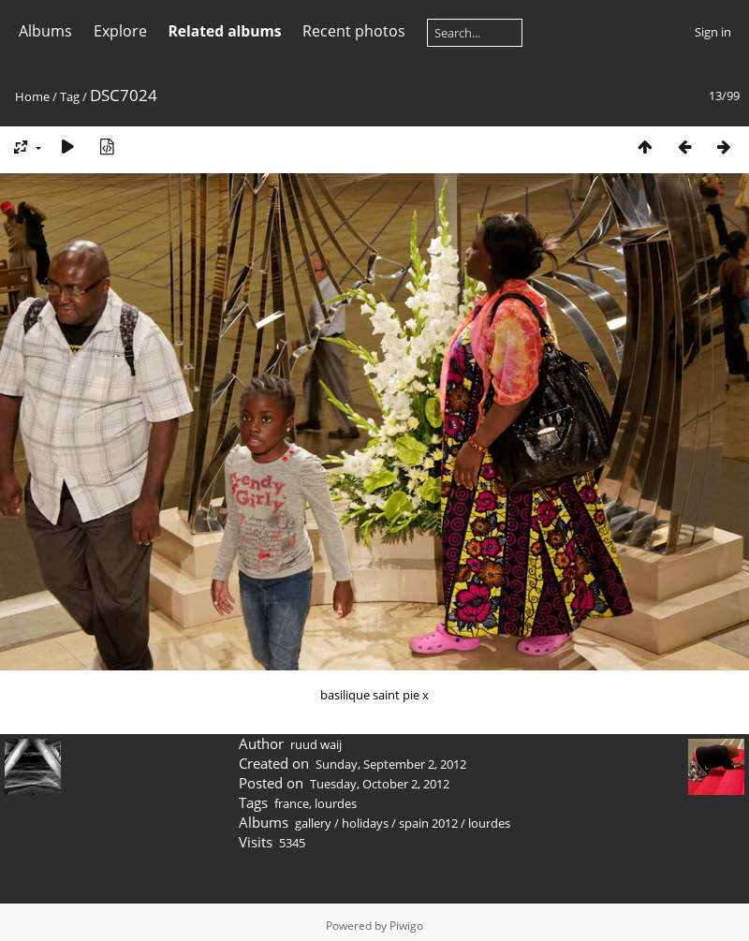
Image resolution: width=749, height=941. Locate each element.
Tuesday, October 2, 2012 (379, 783)
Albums (45, 31)
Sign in (713, 31)
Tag (70, 96)
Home (32, 96)
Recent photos (353, 31)
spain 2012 (428, 823)
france (291, 803)
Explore (120, 31)
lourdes (336, 803)
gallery (313, 823)
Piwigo (406, 926)
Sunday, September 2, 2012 (391, 764)
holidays (365, 823)
